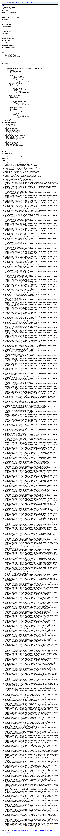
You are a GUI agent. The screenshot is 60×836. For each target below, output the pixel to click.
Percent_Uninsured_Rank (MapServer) (21, 2)
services (7, 2)
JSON (3, 5)
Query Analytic (30, 830)
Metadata (15, 832)
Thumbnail (9, 832)
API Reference (54, 3)
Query (15, 830)
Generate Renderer (39, 830)
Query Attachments (22, 830)
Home (3, 2)
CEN (11, 2)
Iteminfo (4, 832)
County (33, 2)
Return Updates (48, 830)
